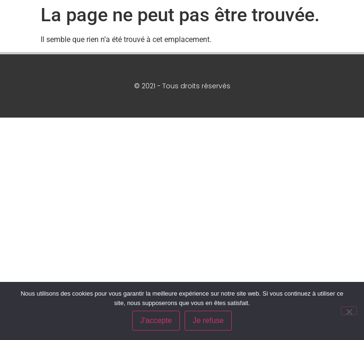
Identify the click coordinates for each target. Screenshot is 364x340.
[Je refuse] (349, 310)
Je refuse (208, 320)
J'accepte (156, 320)
